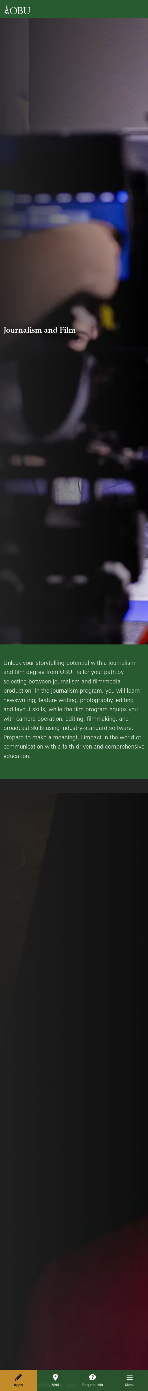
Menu (134, 1380)
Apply (18, 1380)
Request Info (92, 1380)
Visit (55, 1380)
